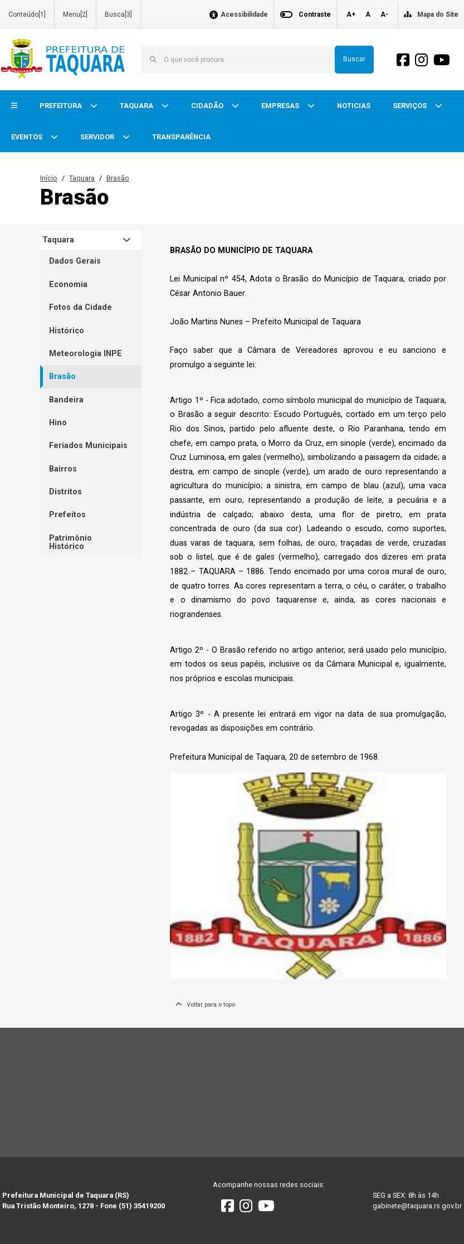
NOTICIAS (353, 105)
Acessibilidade (244, 14)
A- (384, 14)
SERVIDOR (98, 137)
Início (48, 178)
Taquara (82, 178)
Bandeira (66, 400)
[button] (14, 106)
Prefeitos (67, 514)
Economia (68, 284)
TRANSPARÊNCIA (181, 137)
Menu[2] (75, 14)
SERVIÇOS (410, 105)
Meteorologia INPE (85, 353)
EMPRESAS (281, 105)
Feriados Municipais (88, 445)
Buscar (354, 59)
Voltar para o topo (205, 1004)
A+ (350, 14)
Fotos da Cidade (80, 307)
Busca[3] (118, 14)
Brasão (117, 178)
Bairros (63, 469)
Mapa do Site (437, 14)
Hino (58, 422)
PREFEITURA (62, 105)
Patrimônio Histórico (70, 542)
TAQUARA (137, 105)
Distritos (65, 492)
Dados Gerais (75, 261)
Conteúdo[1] (27, 14)
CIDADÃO (208, 105)
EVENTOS (27, 137)
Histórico (66, 331)
